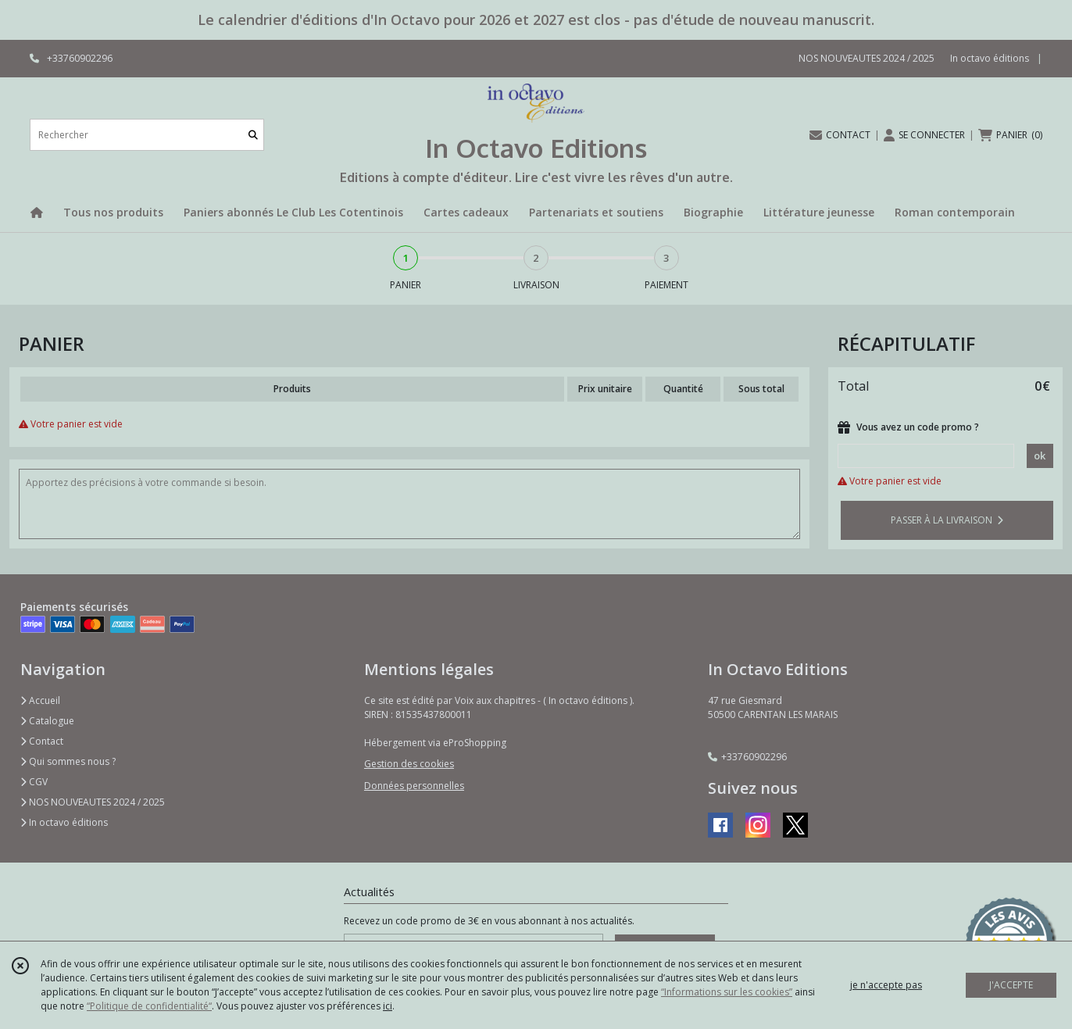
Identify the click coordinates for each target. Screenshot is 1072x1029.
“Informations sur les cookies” (726, 992)
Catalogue (47, 720)
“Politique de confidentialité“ (149, 1006)
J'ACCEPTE (1011, 984)
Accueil (40, 700)
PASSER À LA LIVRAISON (947, 520)
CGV (34, 781)
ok (1039, 455)
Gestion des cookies (409, 763)
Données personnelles (414, 785)
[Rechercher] (253, 135)
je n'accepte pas (886, 984)
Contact (41, 741)
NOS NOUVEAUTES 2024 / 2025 (92, 802)
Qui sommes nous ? (68, 761)
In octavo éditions (64, 822)
